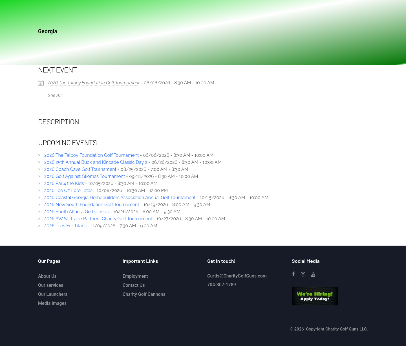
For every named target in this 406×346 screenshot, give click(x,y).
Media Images (52, 303)
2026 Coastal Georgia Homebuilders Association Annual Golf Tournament (120, 197)
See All (55, 95)
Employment (135, 276)
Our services (50, 285)
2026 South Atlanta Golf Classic (76, 211)
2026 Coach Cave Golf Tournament (80, 169)
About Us (47, 276)
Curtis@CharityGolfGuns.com (237, 276)
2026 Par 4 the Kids (64, 183)
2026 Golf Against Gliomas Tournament (84, 176)
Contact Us (134, 285)
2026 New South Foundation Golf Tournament (91, 204)
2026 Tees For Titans (65, 225)
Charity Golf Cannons (144, 294)
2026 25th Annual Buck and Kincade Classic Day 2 (95, 162)
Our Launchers (52, 294)
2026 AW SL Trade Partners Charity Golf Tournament (98, 218)
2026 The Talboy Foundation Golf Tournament (94, 82)
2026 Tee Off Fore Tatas (68, 190)
